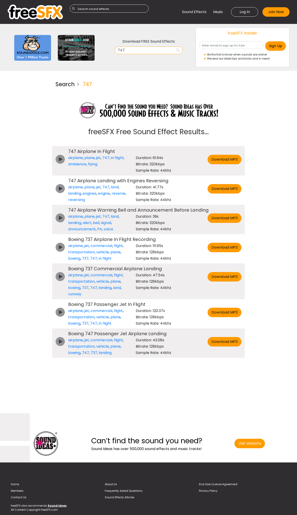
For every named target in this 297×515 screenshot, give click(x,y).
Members (17, 491)
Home (15, 484)
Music (218, 11)
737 (85, 258)
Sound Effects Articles (119, 497)
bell (96, 222)
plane (89, 157)
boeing (74, 258)
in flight (117, 157)
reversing (76, 199)
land (115, 187)
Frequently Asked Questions (124, 491)
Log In (245, 11)
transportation (81, 252)
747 (105, 157)
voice (108, 229)
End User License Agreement (218, 484)
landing (74, 193)
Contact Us (18, 497)
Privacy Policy (208, 491)
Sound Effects (194, 11)
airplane (75, 157)
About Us (111, 484)
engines (89, 193)
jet (98, 157)
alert (87, 222)
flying (92, 164)
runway (74, 294)
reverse (118, 193)
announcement (82, 229)
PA (99, 229)
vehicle (102, 252)
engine (104, 193)
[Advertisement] (28, 145)
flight (118, 245)
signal (106, 222)
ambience (77, 164)
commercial (101, 245)
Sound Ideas (57, 506)
